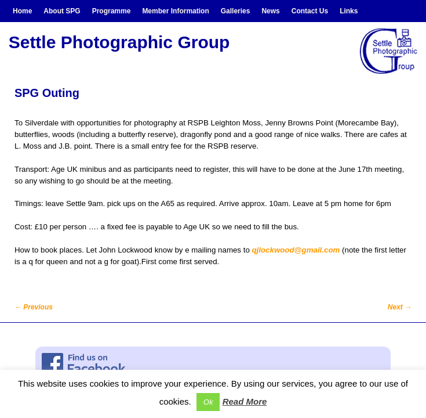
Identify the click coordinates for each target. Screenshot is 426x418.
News (270, 11)
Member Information (175, 11)
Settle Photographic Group (119, 42)
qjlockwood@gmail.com (296, 250)
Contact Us (310, 11)
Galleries (235, 11)
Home (22, 11)
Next (400, 307)
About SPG (61, 11)
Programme (111, 11)
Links (349, 11)
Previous (33, 307)
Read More (245, 401)
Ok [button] (208, 402)
